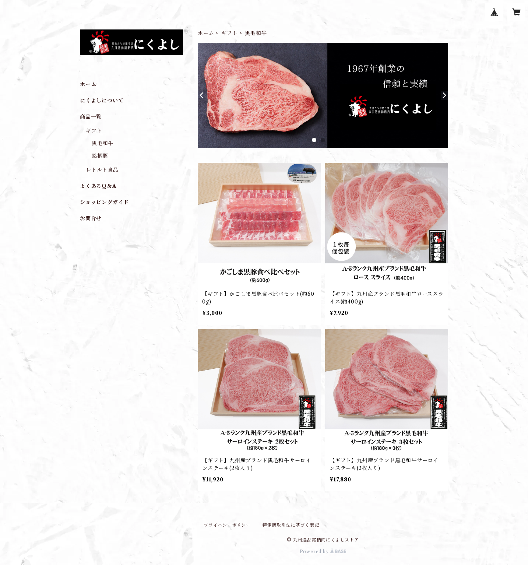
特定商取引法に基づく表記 (291, 525)
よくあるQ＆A (98, 186)
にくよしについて (101, 100)
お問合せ (91, 218)
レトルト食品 (102, 169)
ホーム (206, 33)
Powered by (323, 551)
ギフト (229, 33)
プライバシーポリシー (227, 525)
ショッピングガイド (104, 202)
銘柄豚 (100, 155)
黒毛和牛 (102, 143)
